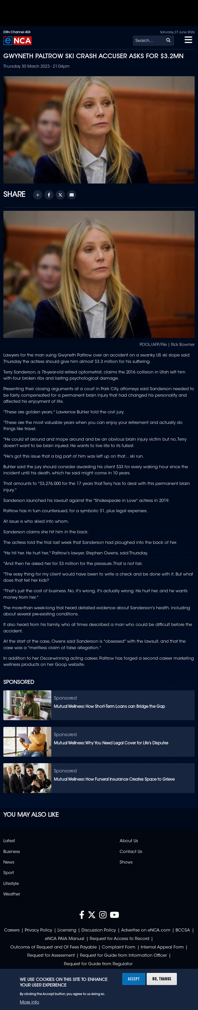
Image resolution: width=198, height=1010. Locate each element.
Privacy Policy (38, 930)
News (8, 862)
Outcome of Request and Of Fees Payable (53, 947)
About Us (129, 841)
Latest (9, 841)
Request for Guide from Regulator (98, 964)
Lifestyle (11, 884)
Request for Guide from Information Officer (123, 956)
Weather (11, 894)
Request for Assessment (51, 956)
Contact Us (131, 852)
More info (29, 1002)
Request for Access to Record (119, 939)
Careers (12, 930)
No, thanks (161, 978)
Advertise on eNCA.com (145, 930)
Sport (8, 873)
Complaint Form (118, 947)
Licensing (66, 930)
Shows (126, 862)
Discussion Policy (98, 930)
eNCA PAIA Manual (64, 939)
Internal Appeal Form (162, 947)
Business (11, 852)
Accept (134, 978)
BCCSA (183, 930)
